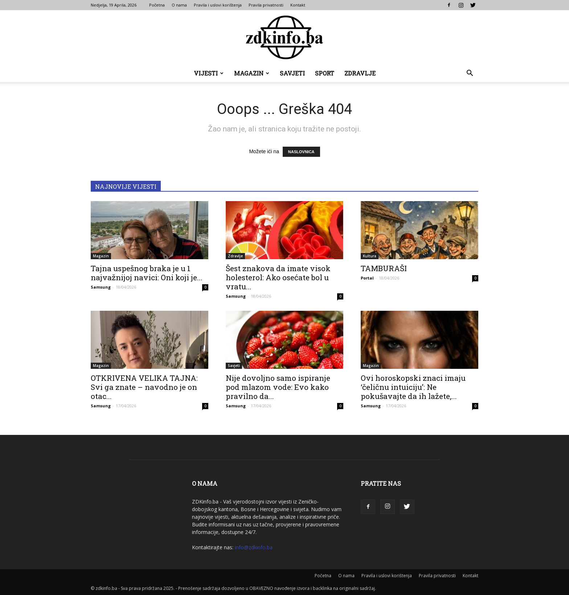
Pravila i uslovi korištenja (218, 5)
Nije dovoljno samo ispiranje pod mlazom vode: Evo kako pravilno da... (278, 387)
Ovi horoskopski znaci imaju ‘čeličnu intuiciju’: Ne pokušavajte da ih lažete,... (413, 387)
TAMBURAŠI (384, 268)
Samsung (101, 287)
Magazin (251, 73)
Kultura (369, 255)
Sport (324, 73)
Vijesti (209, 73)
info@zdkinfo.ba (254, 547)
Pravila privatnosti (266, 5)
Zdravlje (360, 73)
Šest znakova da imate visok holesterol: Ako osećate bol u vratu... (278, 277)
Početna (157, 5)
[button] (469, 73)
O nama (179, 5)
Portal (367, 278)
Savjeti (292, 73)
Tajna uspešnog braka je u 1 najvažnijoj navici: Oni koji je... (146, 272)
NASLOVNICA (301, 152)
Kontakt (297, 5)
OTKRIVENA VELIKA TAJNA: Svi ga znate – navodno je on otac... (144, 387)
